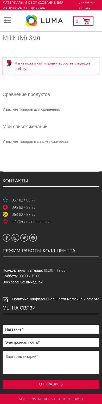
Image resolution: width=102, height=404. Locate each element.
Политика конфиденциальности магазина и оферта (55, 299)
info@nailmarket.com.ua (31, 221)
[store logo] (51, 21)
